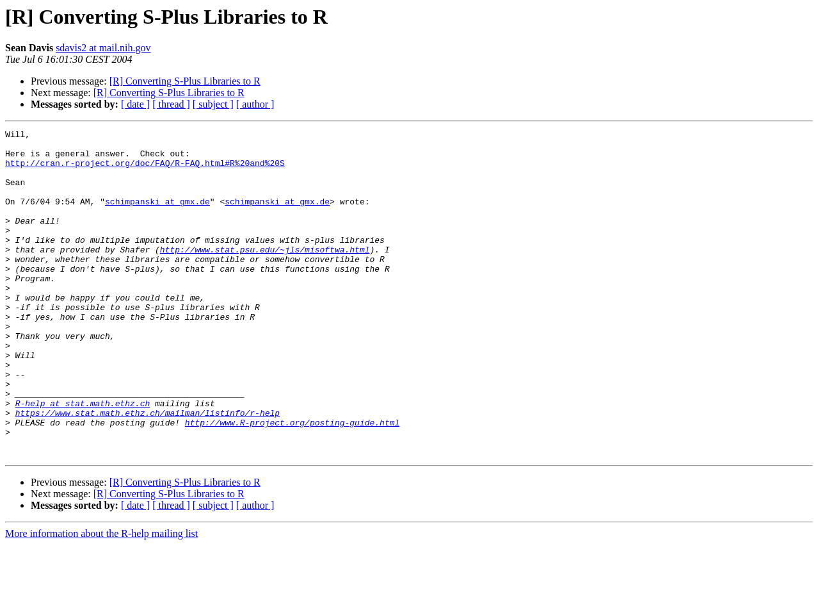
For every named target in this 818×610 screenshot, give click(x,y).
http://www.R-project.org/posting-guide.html (292, 482)
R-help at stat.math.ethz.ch (82, 459)
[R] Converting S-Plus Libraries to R (185, 81)
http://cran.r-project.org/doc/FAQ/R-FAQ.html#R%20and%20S (145, 170)
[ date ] (135, 104)
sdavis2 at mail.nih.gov (103, 47)
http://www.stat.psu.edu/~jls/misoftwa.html (265, 274)
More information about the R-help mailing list (101, 598)
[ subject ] (213, 104)
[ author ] (255, 104)
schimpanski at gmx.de (157, 216)
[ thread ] (171, 104)
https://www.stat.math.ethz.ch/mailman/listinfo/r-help (147, 470)
